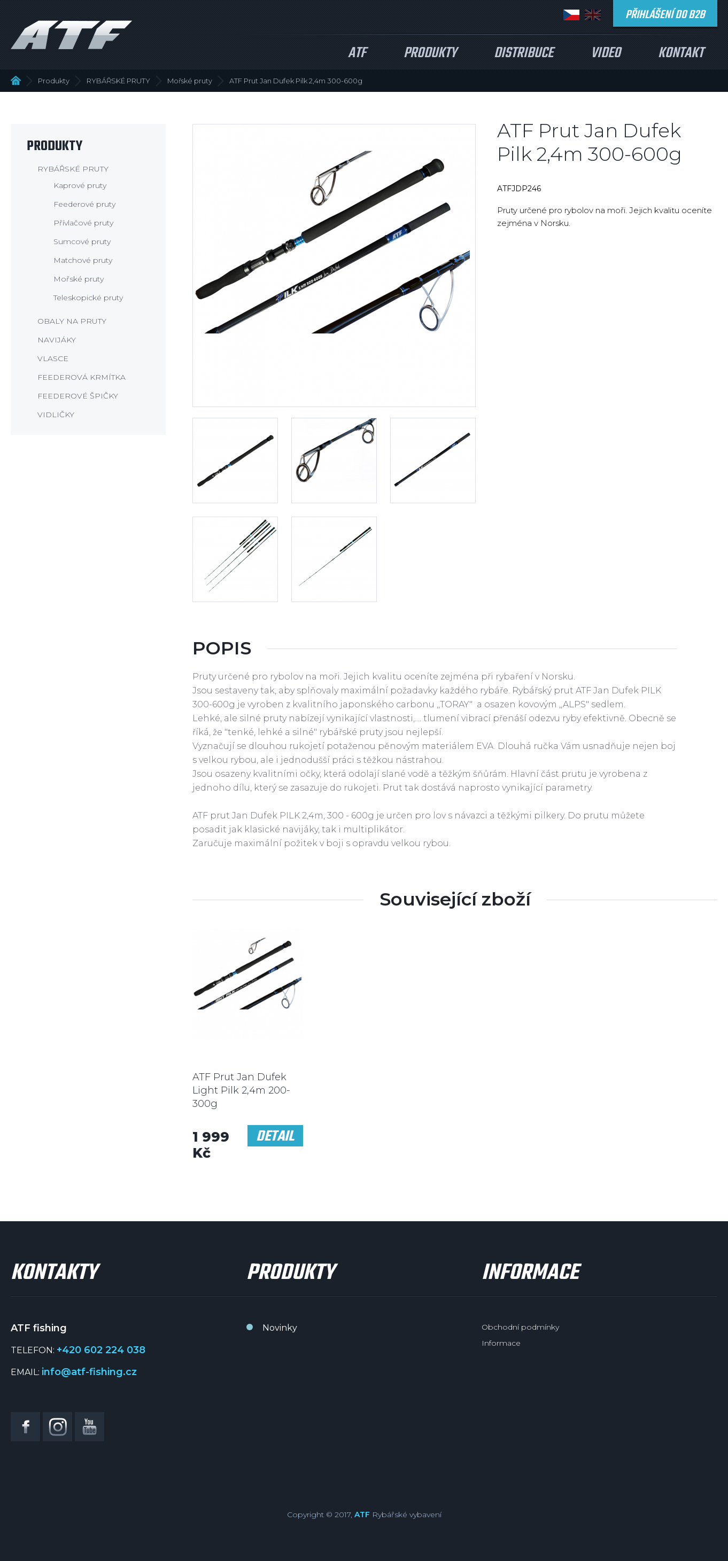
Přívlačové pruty (83, 223)
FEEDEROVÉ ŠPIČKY (77, 396)
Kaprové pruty (79, 185)
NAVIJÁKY (56, 340)
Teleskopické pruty (88, 297)
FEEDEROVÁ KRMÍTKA (81, 377)
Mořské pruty (189, 80)
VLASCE (52, 358)
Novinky (279, 1328)
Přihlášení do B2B (665, 15)
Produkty (430, 53)
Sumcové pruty (82, 241)
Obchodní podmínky (520, 1327)
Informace (501, 1343)
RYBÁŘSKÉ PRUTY (118, 80)
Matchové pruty (82, 260)
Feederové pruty (84, 204)
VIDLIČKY (55, 414)
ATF (357, 53)
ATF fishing (72, 34)
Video (606, 53)
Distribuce (523, 53)
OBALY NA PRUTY (71, 321)
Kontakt (680, 53)
